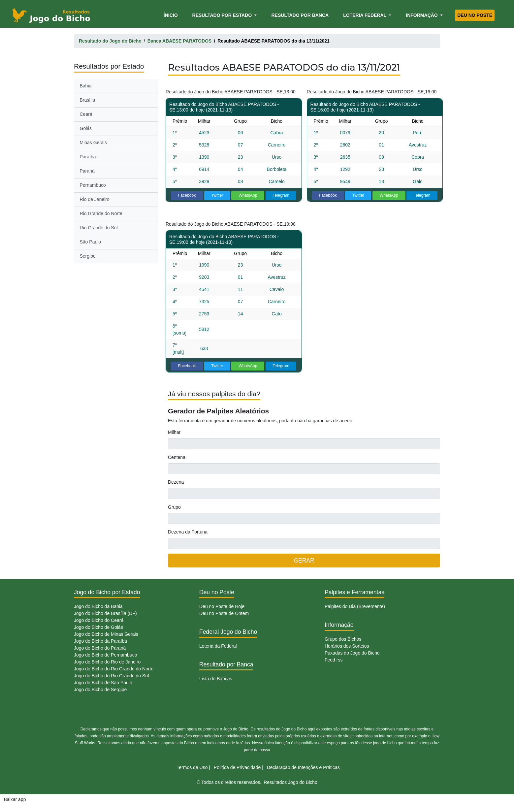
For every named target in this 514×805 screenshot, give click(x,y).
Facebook (187, 195)
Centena (176, 457)
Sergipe (88, 256)
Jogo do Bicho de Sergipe (100, 689)
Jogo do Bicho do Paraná (100, 648)
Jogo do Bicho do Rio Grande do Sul (111, 675)
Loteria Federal (365, 15)
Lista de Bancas (215, 678)
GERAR (304, 560)
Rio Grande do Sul (99, 227)
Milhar (174, 432)
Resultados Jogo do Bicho (290, 782)
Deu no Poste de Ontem (224, 613)
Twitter (217, 195)
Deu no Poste (474, 15)
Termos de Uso (192, 767)
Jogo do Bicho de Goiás (98, 627)
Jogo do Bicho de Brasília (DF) (105, 613)
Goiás (86, 128)
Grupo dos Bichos (343, 639)
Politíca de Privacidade (237, 767)
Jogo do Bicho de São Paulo (103, 682)
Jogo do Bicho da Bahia (98, 606)
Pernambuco (93, 185)
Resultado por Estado (222, 15)
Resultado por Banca (300, 15)
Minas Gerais (93, 142)
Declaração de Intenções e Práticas (303, 767)
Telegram (281, 195)
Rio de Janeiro (95, 199)
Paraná (87, 171)
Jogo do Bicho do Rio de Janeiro (107, 661)
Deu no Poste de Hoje (221, 606)
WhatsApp (248, 195)
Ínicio (172, 15)
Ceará (86, 114)
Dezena (176, 482)
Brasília (87, 100)
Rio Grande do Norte (101, 213)
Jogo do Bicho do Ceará (98, 620)
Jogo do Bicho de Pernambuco (105, 655)
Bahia (86, 85)
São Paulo (90, 241)
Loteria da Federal (218, 646)
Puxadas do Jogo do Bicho (352, 653)
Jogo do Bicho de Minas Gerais (106, 634)
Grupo (174, 507)
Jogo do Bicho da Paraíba (100, 641)
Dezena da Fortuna (188, 531)
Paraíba (88, 156)
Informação (422, 15)
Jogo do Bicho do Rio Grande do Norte (113, 668)
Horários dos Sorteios (347, 646)
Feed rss (333, 659)
